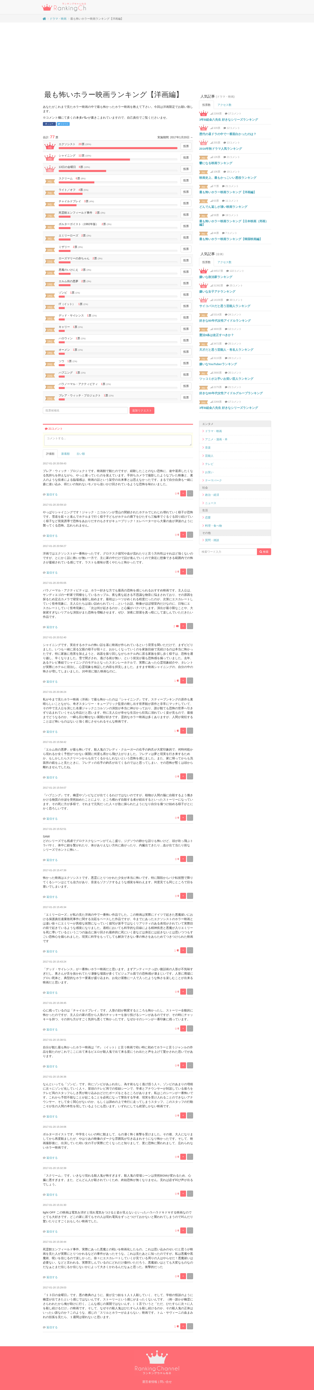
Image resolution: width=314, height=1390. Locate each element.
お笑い (209, 472)
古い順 (80, 453)
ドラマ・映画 (58, 18)
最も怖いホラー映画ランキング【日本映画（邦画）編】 (233, 222)
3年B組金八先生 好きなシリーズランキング (228, 119)
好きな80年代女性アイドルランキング (225, 320)
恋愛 (208, 517)
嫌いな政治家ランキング (215, 277)
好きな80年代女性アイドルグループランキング (231, 393)
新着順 (65, 453)
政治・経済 (212, 494)
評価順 (50, 453)
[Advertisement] (157, 54)
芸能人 (209, 455)
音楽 (208, 447)
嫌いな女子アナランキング (217, 291)
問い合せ (166, 1381)
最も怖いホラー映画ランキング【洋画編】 (227, 192)
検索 (264, 551)
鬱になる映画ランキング (215, 163)
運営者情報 (149, 1381)
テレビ (209, 464)
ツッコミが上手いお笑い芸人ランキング (226, 378)
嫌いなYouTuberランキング (218, 364)
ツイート (63, 124)
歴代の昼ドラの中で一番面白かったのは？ (227, 134)
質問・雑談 (212, 540)
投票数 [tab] (206, 104)
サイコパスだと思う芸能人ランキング (224, 306)
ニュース (210, 503)
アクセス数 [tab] (224, 104)
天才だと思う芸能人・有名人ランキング (226, 349)
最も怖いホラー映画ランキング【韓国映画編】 (230, 239)
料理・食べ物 (213, 525)
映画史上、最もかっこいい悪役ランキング (227, 177)
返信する (52, 494)
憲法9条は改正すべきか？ (216, 335)
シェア (49, 124)
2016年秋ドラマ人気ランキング (220, 148)
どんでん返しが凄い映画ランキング (223, 206)
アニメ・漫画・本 (216, 439)
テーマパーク (213, 480)
